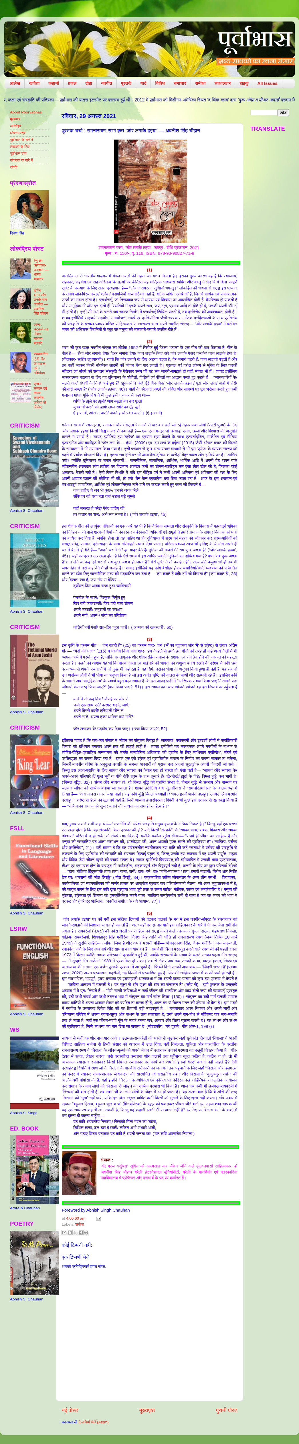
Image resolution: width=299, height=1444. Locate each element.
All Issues (268, 83)
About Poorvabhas (26, 112)
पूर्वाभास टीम (18, 153)
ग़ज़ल (72, 83)
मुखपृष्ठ (15, 119)
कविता (34, 83)
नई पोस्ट (70, 1410)
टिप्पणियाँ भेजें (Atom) (93, 1422)
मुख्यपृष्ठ (147, 1410)
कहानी (53, 83)
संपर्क (13, 167)
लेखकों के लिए (19, 146)
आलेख (15, 83)
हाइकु (243, 83)
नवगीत (106, 83)
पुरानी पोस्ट (226, 1410)
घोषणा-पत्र (17, 133)
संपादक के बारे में (21, 160)
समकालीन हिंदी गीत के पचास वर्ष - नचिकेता (40, 363)
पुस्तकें (126, 83)
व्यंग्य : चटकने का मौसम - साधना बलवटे (40, 333)
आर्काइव (15, 126)
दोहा (88, 83)
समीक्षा (200, 83)
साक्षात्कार (222, 83)
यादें (143, 83)
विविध (160, 83)
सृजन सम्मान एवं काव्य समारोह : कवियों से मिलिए (40, 395)
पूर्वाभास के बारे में (21, 140)
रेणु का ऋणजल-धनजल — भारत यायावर (40, 269)
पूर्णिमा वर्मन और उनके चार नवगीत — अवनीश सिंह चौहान (40, 302)
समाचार (180, 83)
